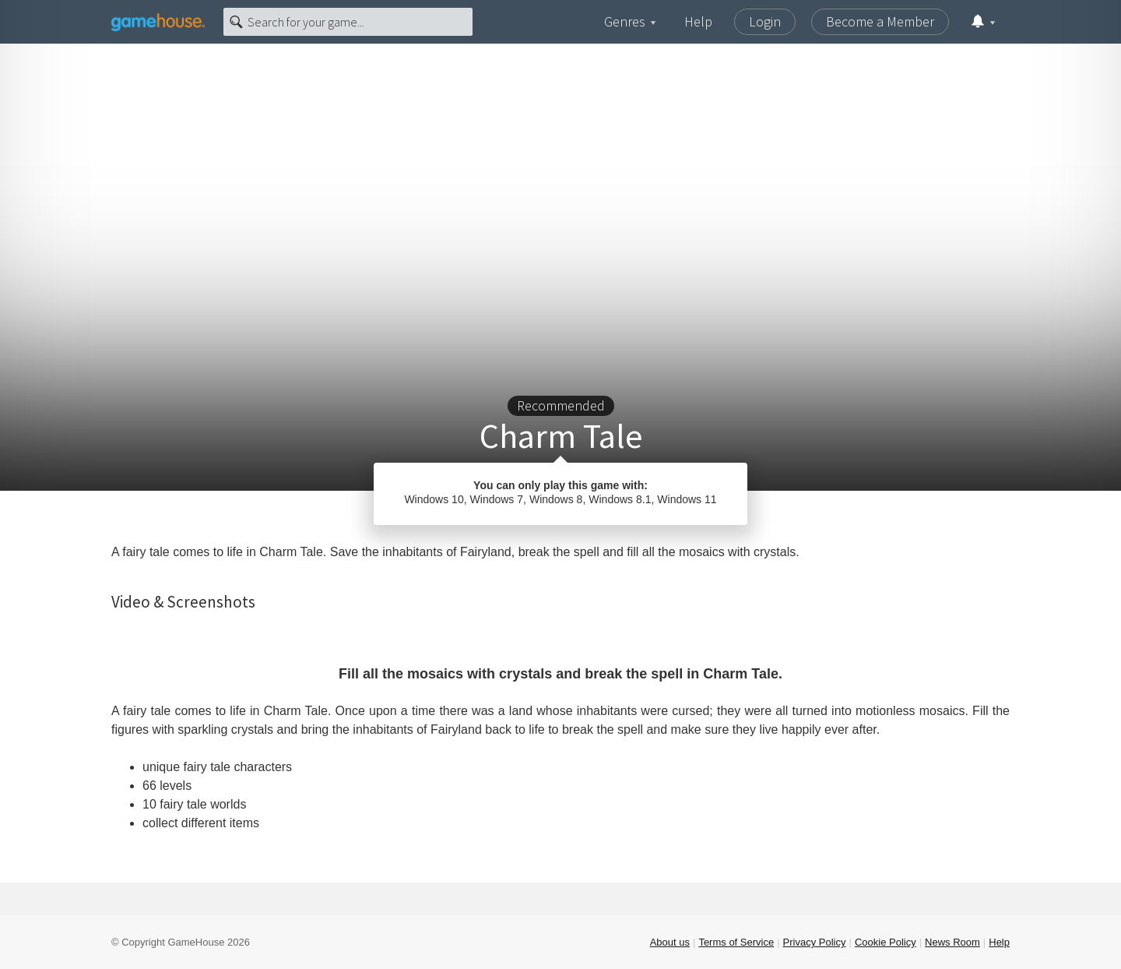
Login (765, 21)
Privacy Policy (814, 942)
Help (698, 21)
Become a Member (880, 21)
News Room (952, 942)
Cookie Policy (885, 942)
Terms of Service (736, 942)
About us (670, 942)
